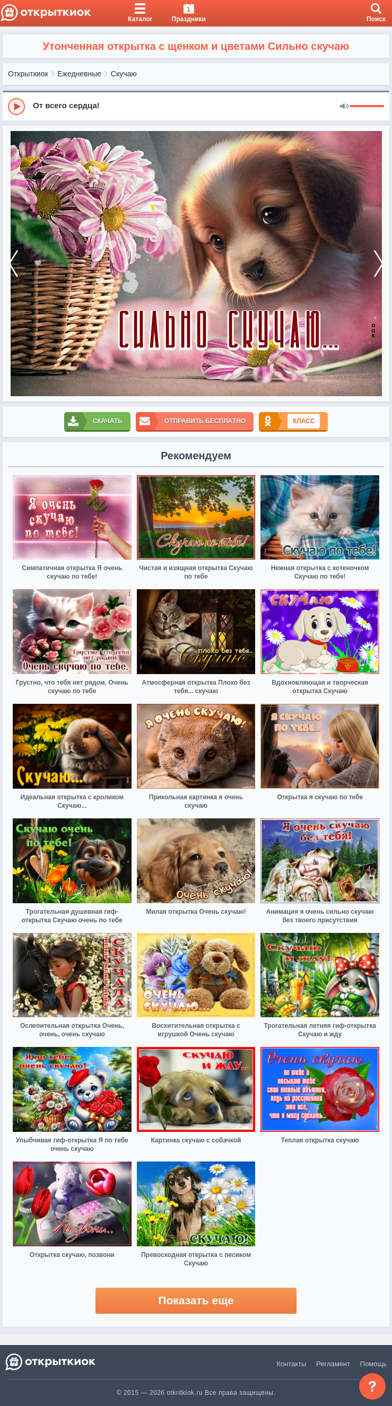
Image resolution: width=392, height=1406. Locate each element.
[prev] (13, 263)
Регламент (333, 1364)
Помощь (373, 1364)
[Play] (16, 106)
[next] (379, 263)
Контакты (291, 1364)
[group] (196, 106)
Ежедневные (79, 73)
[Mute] (344, 106)
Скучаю (124, 73)
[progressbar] (367, 106)
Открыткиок (28, 73)
